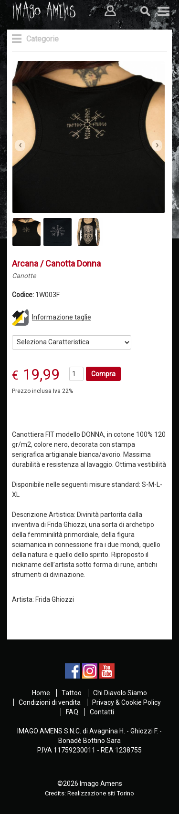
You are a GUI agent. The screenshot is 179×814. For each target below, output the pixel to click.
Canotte (24, 275)
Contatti (102, 712)
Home (41, 693)
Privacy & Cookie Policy (126, 702)
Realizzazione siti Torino (100, 793)
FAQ (72, 712)
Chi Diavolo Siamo (120, 693)
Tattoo (72, 693)
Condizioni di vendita (50, 702)
